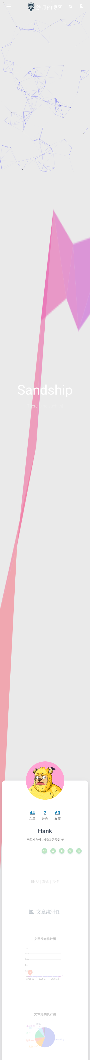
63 (57, 812)
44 (32, 812)
